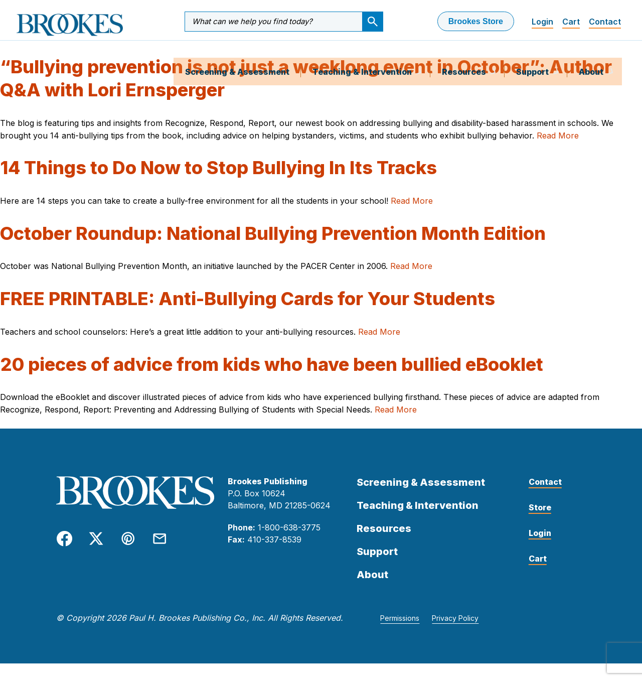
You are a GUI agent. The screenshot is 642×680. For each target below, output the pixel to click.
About (592, 57)
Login (542, 22)
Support (533, 57)
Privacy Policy (455, 635)
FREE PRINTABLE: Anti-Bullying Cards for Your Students (247, 316)
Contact (605, 22)
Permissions (399, 635)
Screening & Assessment (237, 57)
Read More (558, 152)
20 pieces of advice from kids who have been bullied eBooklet (271, 381)
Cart (571, 22)
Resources (465, 57)
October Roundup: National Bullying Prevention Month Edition (273, 250)
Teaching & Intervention (363, 57)
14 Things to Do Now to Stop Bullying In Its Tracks (218, 185)
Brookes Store (475, 21)
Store (540, 524)
